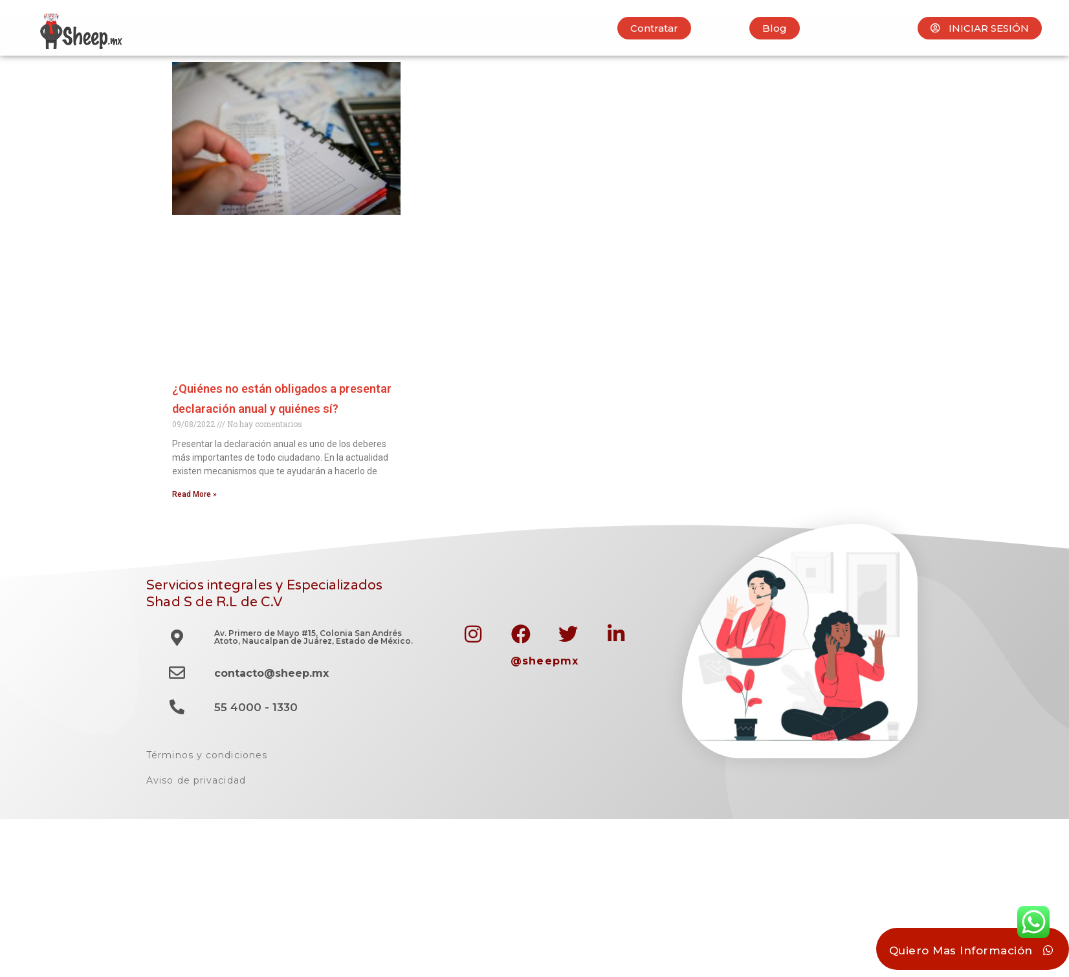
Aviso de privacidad (196, 780)
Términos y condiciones (206, 755)
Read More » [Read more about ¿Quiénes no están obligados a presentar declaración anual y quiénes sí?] (194, 494)
